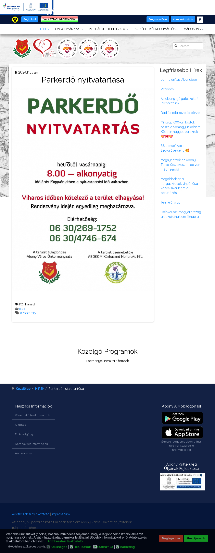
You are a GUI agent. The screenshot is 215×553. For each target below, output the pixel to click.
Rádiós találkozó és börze (180, 113)
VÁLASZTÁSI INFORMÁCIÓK (59, 19)
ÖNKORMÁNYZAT (69, 29)
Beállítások (82, 547)
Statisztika (105, 547)
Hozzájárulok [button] (196, 538)
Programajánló (158, 19)
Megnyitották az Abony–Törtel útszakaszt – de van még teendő (180, 164)
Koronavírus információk (31, 444)
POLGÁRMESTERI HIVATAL (109, 29)
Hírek (22, 309)
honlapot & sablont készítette (159, 515)
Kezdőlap (23, 389)
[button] (45, 541)
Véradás (167, 89)
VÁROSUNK (193, 29)
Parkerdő (29, 313)
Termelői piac (170, 202)
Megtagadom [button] (171, 538)
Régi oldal (30, 19)
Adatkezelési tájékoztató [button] (65, 541)
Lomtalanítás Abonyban (179, 79)
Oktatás (20, 424)
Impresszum (61, 514)
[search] (188, 45)
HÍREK (44, 29)
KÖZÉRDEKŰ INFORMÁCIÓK (156, 29)
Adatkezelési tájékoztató (30, 514)
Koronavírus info (183, 19)
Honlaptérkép (24, 453)
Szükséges (58, 547)
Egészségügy (24, 434)
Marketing (127, 547)
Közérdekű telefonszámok (32, 415)
